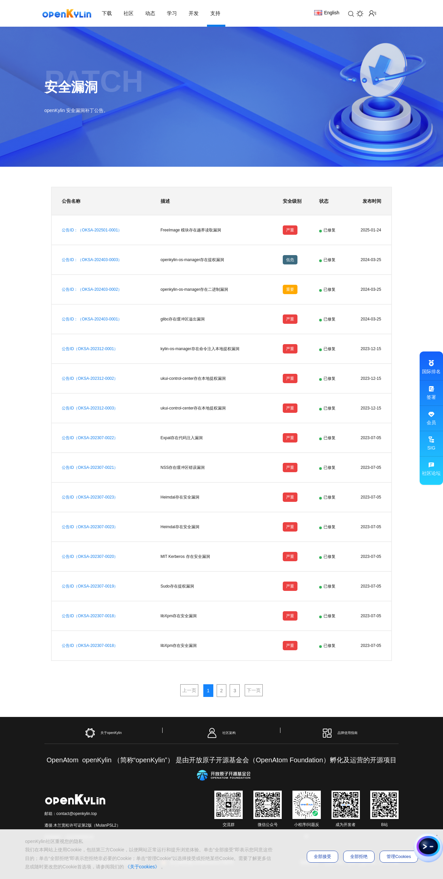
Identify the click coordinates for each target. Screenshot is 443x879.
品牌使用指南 (340, 733)
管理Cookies (399, 856)
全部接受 (322, 856)
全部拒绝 (359, 856)
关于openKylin (103, 733)
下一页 (254, 690)
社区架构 (221, 733)
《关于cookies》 (142, 866)
